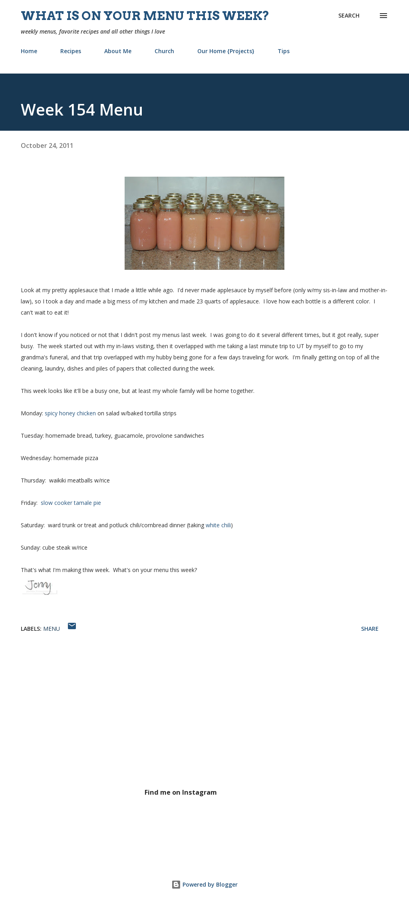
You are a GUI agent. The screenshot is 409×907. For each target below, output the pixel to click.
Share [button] (370, 628)
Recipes (70, 51)
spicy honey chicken (70, 413)
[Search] (348, 16)
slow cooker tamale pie (70, 502)
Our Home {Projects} (225, 51)
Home (29, 51)
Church (164, 51)
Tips (284, 51)
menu (51, 628)
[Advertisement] (204, 719)
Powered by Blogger (204, 884)
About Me (117, 51)
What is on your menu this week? (145, 15)
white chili (218, 525)
